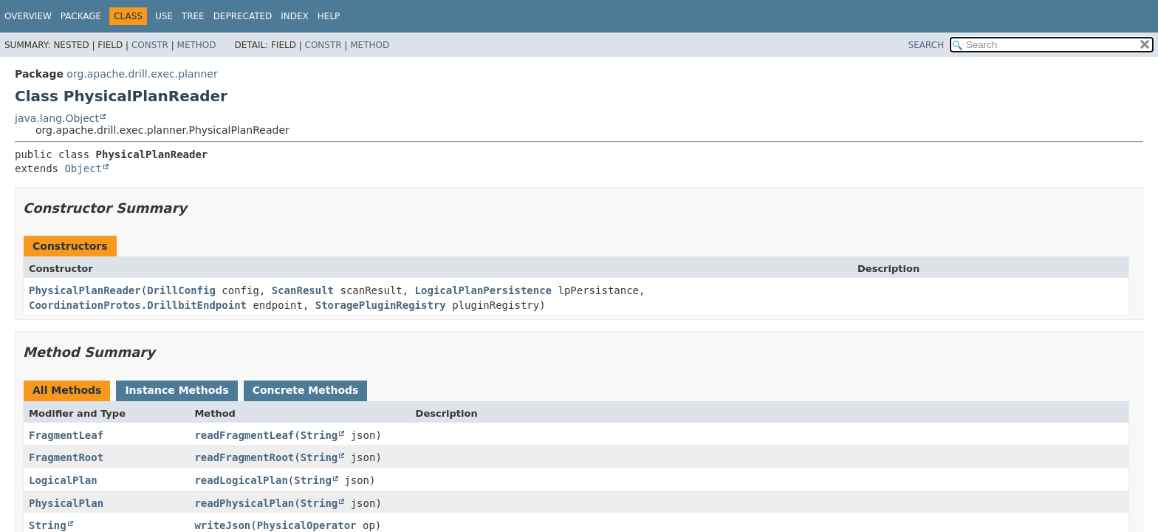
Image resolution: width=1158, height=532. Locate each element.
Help (329, 16)
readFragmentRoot (244, 457)
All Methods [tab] (66, 390)
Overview (28, 16)
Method (196, 45)
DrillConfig (181, 290)
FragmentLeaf (66, 435)
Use (164, 16)
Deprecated (243, 16)
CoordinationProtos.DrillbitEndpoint (138, 305)
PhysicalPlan (66, 503)
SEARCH (926, 45)
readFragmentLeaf (244, 435)
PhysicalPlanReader (85, 290)
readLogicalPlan (240, 480)
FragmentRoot (66, 457)
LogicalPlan (63, 480)
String (319, 435)
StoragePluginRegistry (380, 305)
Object (83, 168)
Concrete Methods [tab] (306, 390)
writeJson (222, 525)
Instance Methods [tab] (176, 390)
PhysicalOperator (307, 525)
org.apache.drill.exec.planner (141, 74)
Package (81, 16)
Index (295, 16)
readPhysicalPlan (244, 503)
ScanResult (303, 290)
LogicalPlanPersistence (483, 290)
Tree (193, 16)
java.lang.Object (57, 118)
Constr (149, 45)
